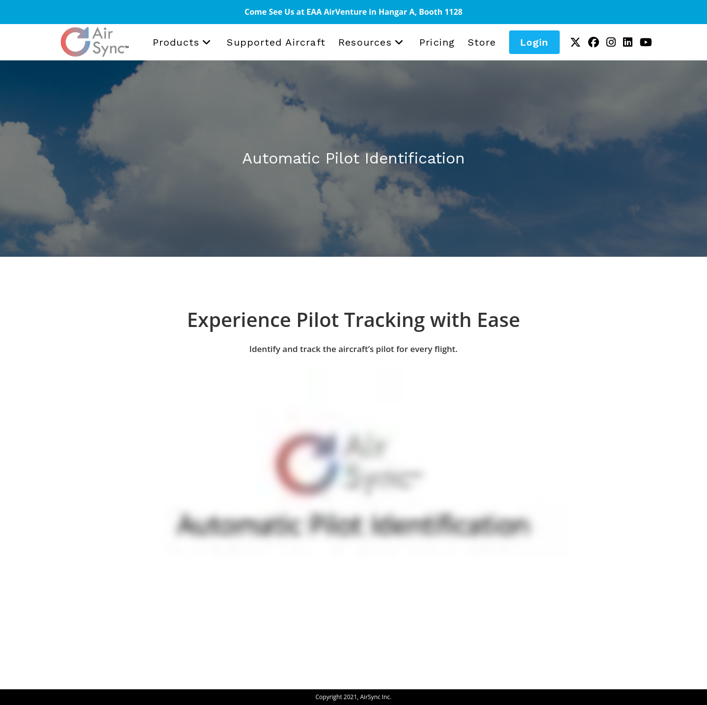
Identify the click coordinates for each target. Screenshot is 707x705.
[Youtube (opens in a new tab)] (646, 40)
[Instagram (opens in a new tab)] (611, 40)
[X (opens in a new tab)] (575, 40)
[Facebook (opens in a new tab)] (593, 40)
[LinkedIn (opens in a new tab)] (627, 40)
